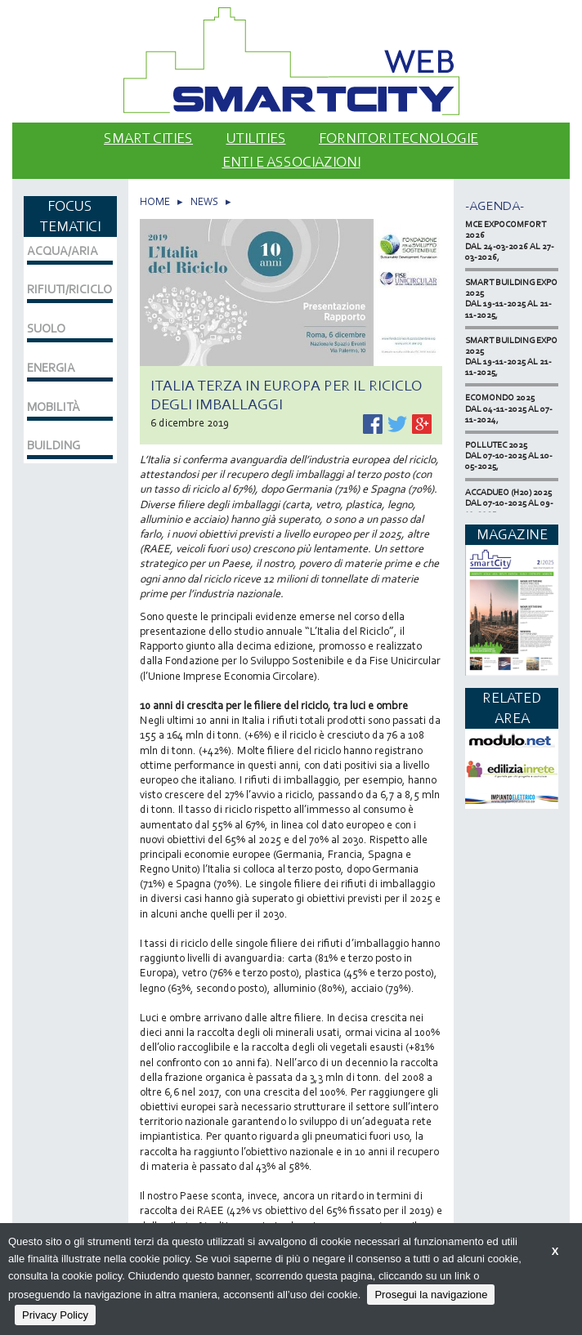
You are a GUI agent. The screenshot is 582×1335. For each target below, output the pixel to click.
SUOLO (46, 328)
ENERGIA (51, 367)
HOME (155, 201)
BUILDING (53, 445)
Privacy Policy (55, 1315)
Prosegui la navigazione (430, 1294)
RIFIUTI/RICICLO (69, 289)
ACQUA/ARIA (62, 250)
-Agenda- (494, 205)
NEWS (204, 201)
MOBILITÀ (53, 407)
